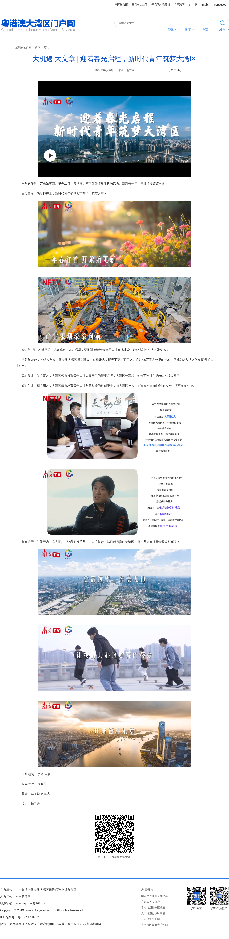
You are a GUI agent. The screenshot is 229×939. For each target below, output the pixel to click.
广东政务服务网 (150, 918)
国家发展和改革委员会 (154, 896)
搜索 (224, 22)
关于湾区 (179, 4)
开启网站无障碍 (160, 4)
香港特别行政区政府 (153, 907)
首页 (37, 47)
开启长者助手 (140, 4)
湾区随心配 (121, 4)
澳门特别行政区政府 (153, 913)
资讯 (171, 29)
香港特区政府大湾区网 (154, 924)
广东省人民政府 (150, 901)
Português (220, 4)
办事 (205, 29)
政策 (188, 29)
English (205, 4)
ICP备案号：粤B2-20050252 (19, 917)
